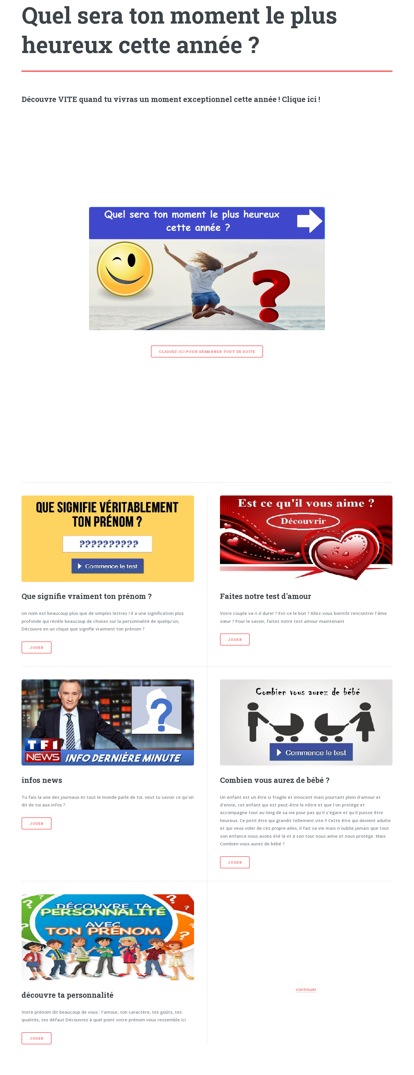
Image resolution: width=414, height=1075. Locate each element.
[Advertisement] (207, 153)
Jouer (36, 647)
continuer (306, 989)
